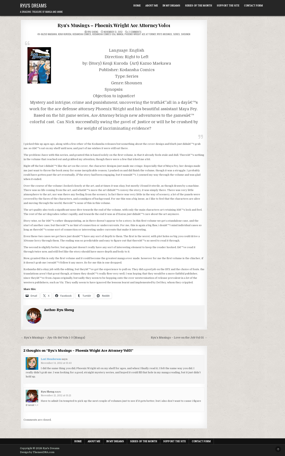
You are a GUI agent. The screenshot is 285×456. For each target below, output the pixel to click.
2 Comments (134, 32)
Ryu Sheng (92, 32)
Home (137, 5)
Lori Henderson (51, 359)
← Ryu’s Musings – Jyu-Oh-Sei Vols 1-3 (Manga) (53, 337)
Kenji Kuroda (64, 34)
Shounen (185, 34)
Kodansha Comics (82, 34)
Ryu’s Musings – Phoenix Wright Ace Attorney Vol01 (113, 25)
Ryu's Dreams (33, 5)
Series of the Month (198, 5)
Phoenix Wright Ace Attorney (140, 34)
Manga (120, 34)
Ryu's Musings (164, 34)
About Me (151, 5)
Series (176, 34)
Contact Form (253, 5)
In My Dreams (171, 5)
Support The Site (228, 5)
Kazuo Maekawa (49, 34)
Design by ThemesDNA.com (37, 452)
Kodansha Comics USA (104, 34)
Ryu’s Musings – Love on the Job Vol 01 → (179, 337)
